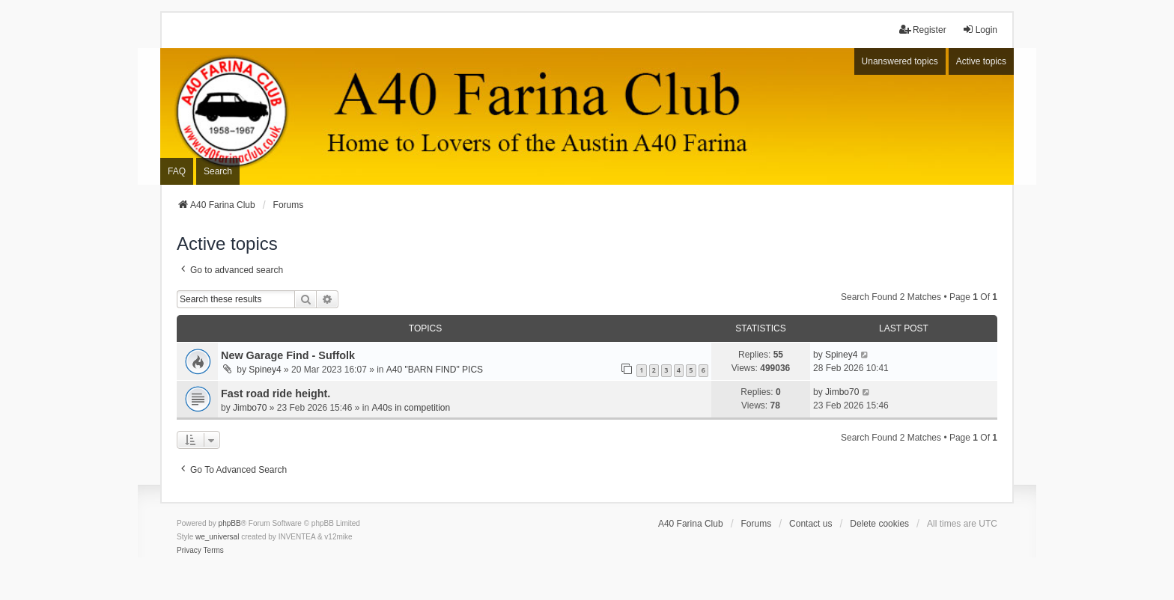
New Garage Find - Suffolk (288, 355)
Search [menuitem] (218, 171)
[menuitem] (189, 550)
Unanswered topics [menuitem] (900, 61)
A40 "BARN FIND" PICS (434, 369)
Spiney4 (265, 369)
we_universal (217, 537)
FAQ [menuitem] (177, 171)
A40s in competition (410, 407)
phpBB (230, 523)
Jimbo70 (250, 407)
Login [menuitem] (979, 29)
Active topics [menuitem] (981, 61)
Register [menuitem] (922, 29)
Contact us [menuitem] (810, 523)
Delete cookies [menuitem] (879, 523)
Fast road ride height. (275, 394)
